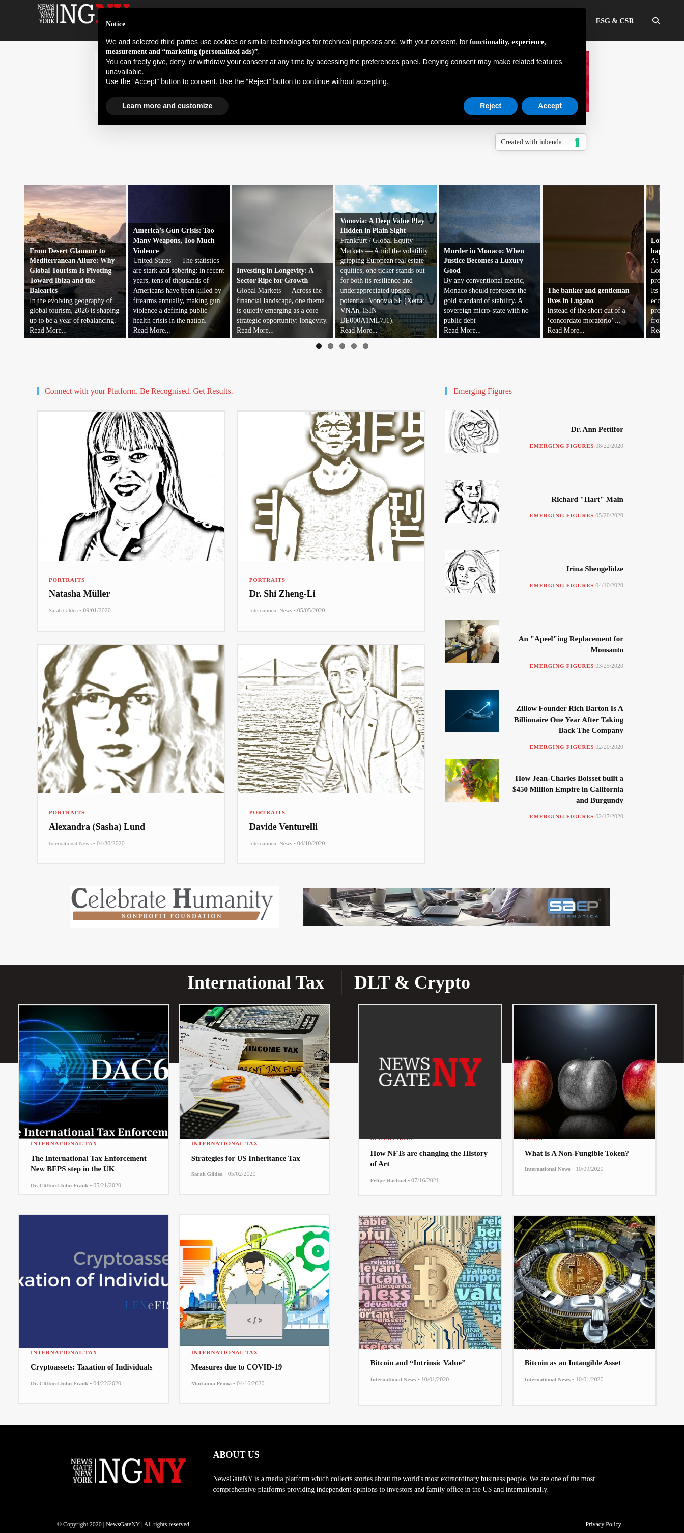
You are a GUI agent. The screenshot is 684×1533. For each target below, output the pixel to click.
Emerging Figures (562, 446)
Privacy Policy (603, 1524)
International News (270, 610)
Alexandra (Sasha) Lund (97, 827)
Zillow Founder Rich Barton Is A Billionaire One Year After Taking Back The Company (568, 719)
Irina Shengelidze (594, 569)
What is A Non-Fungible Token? (577, 1153)
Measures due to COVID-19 (236, 1367)
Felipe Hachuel (388, 1180)
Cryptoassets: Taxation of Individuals (92, 1367)
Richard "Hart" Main (587, 499)
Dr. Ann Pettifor (597, 429)
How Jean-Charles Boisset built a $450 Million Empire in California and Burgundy (567, 789)
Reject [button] (490, 106)
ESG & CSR (615, 21)
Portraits (67, 580)
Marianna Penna (211, 1383)
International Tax (64, 1143)
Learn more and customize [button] (167, 106)
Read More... (32, 330)
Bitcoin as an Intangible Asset (573, 1363)
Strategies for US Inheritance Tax (245, 1158)
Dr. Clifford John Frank (59, 1185)
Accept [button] (550, 106)
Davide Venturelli (283, 827)
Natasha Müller (79, 594)
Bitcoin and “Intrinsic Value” (418, 1363)
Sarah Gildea (63, 610)
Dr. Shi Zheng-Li (282, 594)
